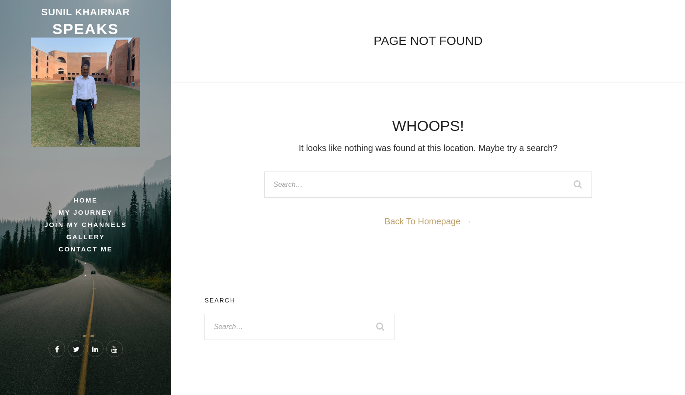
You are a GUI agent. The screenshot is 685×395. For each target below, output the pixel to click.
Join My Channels (86, 224)
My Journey (86, 212)
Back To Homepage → (428, 221)
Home (85, 200)
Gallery (85, 236)
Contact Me (86, 249)
